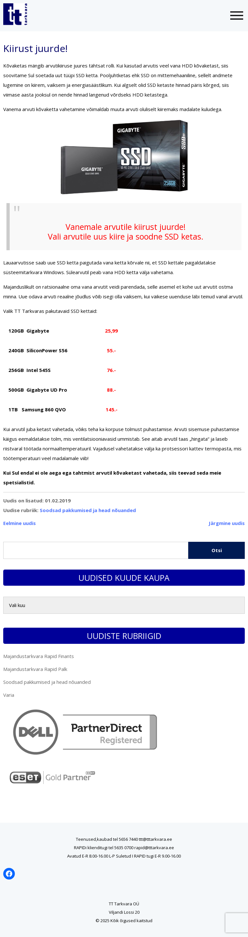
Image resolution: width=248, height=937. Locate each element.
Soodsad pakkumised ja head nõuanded (88, 510)
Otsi (217, 550)
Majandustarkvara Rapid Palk (35, 669)
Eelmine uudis (19, 523)
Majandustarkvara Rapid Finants (38, 656)
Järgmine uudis (227, 523)
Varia (8, 695)
